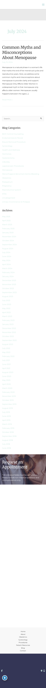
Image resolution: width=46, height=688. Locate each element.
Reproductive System (11, 190)
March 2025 (7, 224)
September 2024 (9, 244)
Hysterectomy (8, 158)
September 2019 (9, 404)
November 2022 (9, 332)
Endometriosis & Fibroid (12, 138)
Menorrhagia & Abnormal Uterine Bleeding (20, 174)
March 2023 (7, 316)
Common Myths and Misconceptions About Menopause (21, 52)
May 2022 (6, 352)
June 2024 (6, 256)
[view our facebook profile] (2, 671)
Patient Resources (23, 645)
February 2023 (8, 320)
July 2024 (6, 252)
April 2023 (6, 312)
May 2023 (6, 308)
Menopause (7, 170)
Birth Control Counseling (13, 134)
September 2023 (9, 292)
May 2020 (6, 380)
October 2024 (8, 240)
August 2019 (7, 408)
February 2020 (8, 392)
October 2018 (8, 432)
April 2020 (6, 384)
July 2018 (6, 444)
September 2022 (9, 340)
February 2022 (8, 356)
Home (23, 631)
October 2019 (8, 400)
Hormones (6, 154)
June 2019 (6, 416)
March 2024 (7, 268)
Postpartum (7, 182)
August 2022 (7, 344)
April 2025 (6, 220)
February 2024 (8, 272)
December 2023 (9, 280)
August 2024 (7, 248)
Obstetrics (6, 178)
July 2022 (6, 348)
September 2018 (9, 436)
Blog (23, 648)
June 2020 (6, 376)
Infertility (6, 162)
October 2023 (8, 288)
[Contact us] (41, 670)
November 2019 (9, 396)
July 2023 (6, 300)
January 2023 (7, 324)
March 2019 (7, 424)
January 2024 (8, 276)
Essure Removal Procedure (14, 142)
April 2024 (6, 264)
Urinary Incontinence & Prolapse (16, 202)
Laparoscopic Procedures (13, 166)
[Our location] (44, 670)
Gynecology (7, 146)
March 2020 (7, 388)
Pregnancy (7, 186)
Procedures (23, 642)
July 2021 (6, 360)
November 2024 (9, 236)
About (23, 634)
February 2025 (8, 228)
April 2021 (6, 368)
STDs (4, 194)
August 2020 (7, 372)
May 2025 (6, 216)
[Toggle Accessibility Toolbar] (4, 677)
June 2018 (6, 448)
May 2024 (6, 260)
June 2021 (6, 364)
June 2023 (6, 304)
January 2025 (7, 232)
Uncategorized (8, 198)
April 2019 (6, 420)
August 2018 (7, 440)
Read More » (7, 99)
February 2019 (8, 428)
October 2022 (8, 336)
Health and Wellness (11, 150)
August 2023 (7, 296)
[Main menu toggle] (43, 4)
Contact (23, 651)
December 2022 (9, 328)
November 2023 (9, 284)
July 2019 (6, 412)
